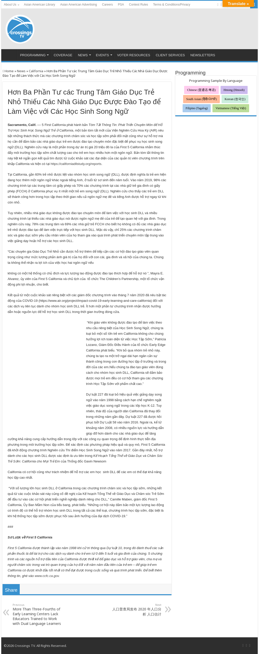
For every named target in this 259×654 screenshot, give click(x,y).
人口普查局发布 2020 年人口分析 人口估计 (135, 609)
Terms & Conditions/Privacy (171, 4)
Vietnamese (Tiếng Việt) (230, 108)
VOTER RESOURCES (133, 55)
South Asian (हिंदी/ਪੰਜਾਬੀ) (201, 99)
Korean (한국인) (235, 99)
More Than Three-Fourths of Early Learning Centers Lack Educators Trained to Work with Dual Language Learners (38, 614)
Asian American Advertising (78, 4)
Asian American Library (39, 4)
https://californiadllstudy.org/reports (76, 164)
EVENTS (102, 55)
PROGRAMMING (33, 55)
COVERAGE (63, 55)
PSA (121, 4)
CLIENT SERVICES (170, 55)
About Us (10, 4)
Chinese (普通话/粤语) (201, 90)
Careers (107, 4)
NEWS (83, 55)
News (21, 71)
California (36, 71)
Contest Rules (138, 4)
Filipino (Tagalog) (197, 108)
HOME (10, 54)
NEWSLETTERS (202, 55)
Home (8, 71)
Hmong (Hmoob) (234, 90)
